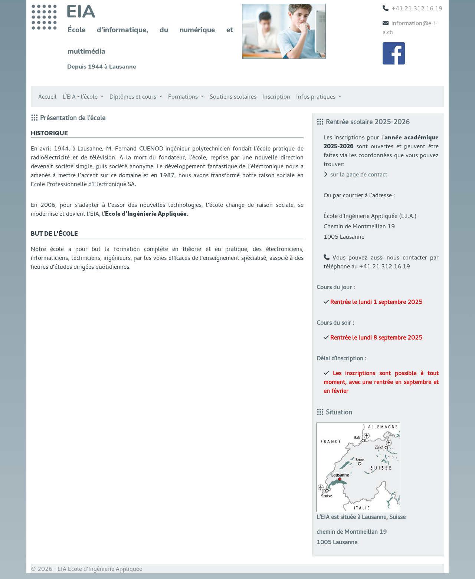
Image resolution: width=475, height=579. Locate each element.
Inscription (276, 96)
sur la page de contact (358, 174)
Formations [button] (183, 96)
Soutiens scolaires (233, 96)
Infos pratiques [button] (316, 96)
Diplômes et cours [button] (133, 96)
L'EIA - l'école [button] (81, 96)
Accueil (47, 96)
